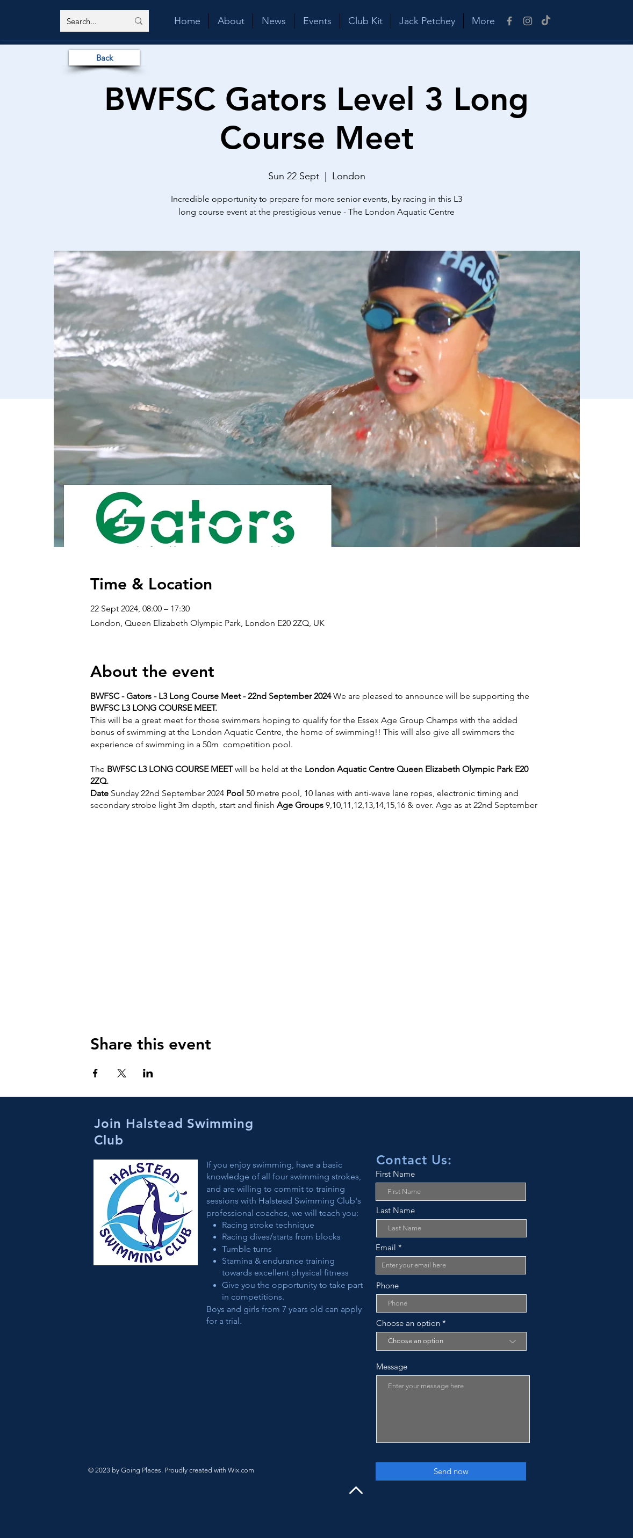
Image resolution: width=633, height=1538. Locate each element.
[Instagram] (528, 21)
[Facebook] (509, 21)
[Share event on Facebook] (95, 1073)
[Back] (104, 57)
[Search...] (89, 21)
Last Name (395, 1210)
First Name (395, 1174)
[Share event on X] (122, 1073)
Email (386, 1247)
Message (391, 1366)
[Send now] (451, 1471)
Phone (387, 1285)
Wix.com (241, 1470)
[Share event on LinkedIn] (148, 1073)
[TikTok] (546, 21)
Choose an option (408, 1323)
